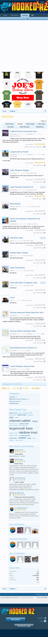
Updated (20, 124)
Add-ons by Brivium (27, 597)
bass (20, 413)
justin (11, 255)
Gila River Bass (16, 238)
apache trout (13, 413)
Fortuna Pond (19, 450)
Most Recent (10, 124)
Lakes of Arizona (15, 136)
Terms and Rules (42, 597)
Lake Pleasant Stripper (19, 170)
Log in (42, 2)
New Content (23, 18)
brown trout (21, 415)
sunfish (22, 437)
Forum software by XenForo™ (10, 597)
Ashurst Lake (19, 459)
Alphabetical (40, 127)
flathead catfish (24, 423)
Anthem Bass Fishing (19, 253)
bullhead (30, 415)
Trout (12, 298)
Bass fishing (15, 204)
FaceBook (40, 618)
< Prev (4, 388)
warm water (19, 440)
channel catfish (19, 420)
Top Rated (10, 127)
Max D (12, 270)
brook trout (12, 415)
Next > (37, 388)
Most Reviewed (25, 127)
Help (45, 594)
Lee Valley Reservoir (21, 508)
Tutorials (12, 397)
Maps (28, 315)
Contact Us (39, 594)
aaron (12, 240)
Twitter (41, 621)
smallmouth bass (25, 435)
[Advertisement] (24, 47)
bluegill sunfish (27, 413)
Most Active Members (9, 18)
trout (34, 438)
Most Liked (41, 124)
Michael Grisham (15, 206)
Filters (44, 121)
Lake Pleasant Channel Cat (21, 187)
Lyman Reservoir (20, 478)
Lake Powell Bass (17, 268)
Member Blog (14, 403)
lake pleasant (23, 425)
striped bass (13, 438)
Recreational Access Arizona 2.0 (23, 348)
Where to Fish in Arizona (18, 399)
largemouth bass (21, 428)
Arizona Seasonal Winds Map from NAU (27, 312)
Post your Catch (31, 173)
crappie (35, 421)
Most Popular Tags (17, 409)
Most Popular (30, 124)
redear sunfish (13, 435)
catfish (17, 417)
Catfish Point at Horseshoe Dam (23, 131)
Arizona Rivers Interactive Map (23, 331)
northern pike (13, 433)
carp (11, 417)
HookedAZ (13, 134)
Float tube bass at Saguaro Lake (23, 283)
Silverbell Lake (19, 493)
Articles (25, 15)
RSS (38, 582)
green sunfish (13, 425)
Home (5, 15)
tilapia (29, 438)
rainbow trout (28, 432)
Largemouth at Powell (19, 152)
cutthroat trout (13, 423)
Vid (11, 300)
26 (33, 388)
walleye (11, 440)
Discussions (14, 15)
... (31, 18)
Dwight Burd (14, 224)
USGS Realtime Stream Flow (22, 366)
